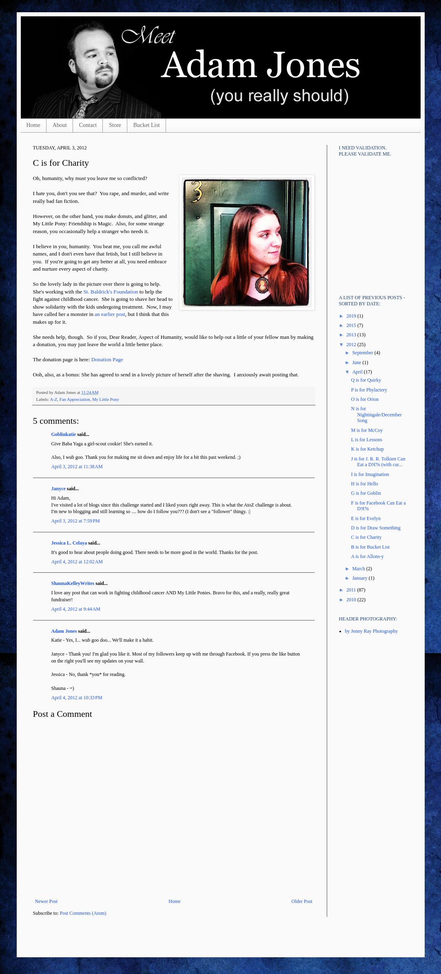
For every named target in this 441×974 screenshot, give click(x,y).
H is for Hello (364, 484)
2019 (351, 316)
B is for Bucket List (370, 547)
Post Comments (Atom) (83, 913)
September (363, 353)
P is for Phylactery (369, 390)
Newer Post (46, 901)
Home (33, 125)
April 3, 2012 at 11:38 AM (77, 466)
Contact (88, 125)
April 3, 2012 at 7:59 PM (75, 521)
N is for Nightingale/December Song (376, 414)
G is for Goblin (366, 493)
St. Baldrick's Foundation (111, 292)
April (357, 372)
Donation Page (107, 359)
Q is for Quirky (366, 380)
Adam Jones (64, 631)
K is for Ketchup (367, 449)
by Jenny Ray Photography (371, 631)
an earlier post (110, 314)
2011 (351, 590)
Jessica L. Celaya (69, 543)
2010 (351, 600)
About (60, 125)
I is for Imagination (370, 474)
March (359, 569)
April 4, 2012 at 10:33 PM (76, 697)
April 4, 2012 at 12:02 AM (77, 562)
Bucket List (146, 125)
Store (115, 125)
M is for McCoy (367, 430)
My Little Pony (105, 399)
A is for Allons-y (367, 556)
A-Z (53, 399)
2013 (351, 335)
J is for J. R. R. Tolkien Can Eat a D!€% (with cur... (378, 461)
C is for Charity (366, 537)
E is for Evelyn (365, 518)
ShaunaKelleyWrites (73, 583)
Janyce (58, 488)
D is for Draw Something (375, 528)
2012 (351, 344)
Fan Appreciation (75, 399)
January (360, 578)
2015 (351, 325)
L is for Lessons (366, 440)
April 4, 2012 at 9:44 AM (76, 609)
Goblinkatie (63, 434)
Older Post (302, 901)
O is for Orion (365, 399)
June (357, 362)
